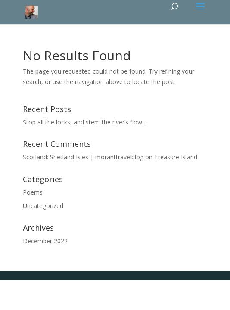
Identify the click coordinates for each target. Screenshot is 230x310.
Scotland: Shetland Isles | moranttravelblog (83, 157)
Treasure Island (175, 157)
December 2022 (45, 241)
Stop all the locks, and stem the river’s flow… (85, 122)
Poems (33, 192)
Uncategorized (43, 206)
